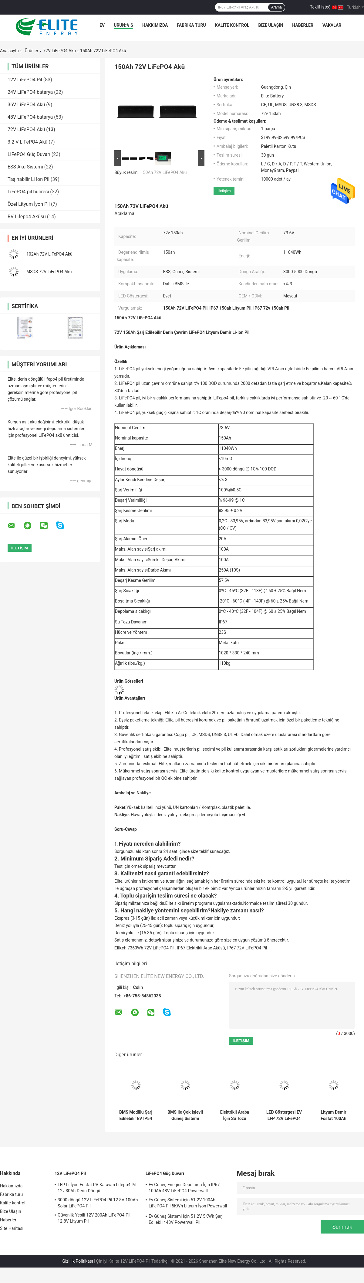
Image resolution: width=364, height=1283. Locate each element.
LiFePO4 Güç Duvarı (29, 154)
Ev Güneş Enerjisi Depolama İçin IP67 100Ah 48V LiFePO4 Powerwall (184, 1187)
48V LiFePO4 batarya (30, 117)
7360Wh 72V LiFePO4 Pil (150, 947)
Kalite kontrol (232, 25)
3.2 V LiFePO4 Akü (27, 142)
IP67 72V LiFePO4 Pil (247, 947)
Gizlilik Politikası (77, 1261)
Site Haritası (11, 1228)
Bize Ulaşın (270, 25)
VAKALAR (331, 25)
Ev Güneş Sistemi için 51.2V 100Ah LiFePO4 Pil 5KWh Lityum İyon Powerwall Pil (188, 1203)
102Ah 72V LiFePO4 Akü (49, 254)
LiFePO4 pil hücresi (28, 192)
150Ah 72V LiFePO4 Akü (164, 172)
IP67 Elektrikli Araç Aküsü (201, 947)
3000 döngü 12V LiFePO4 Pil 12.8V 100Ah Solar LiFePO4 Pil (98, 1202)
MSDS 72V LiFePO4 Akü (49, 271)
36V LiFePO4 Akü (26, 104)
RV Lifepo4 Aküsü (27, 216)
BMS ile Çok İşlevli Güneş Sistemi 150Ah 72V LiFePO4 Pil (185, 1115)
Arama (276, 7)
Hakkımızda (155, 25)
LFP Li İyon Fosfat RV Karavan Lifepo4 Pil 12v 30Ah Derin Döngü (97, 1187)
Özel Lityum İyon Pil (29, 204)
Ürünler (31, 50)
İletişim (224, 190)
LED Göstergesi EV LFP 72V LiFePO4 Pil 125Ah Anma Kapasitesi (284, 1115)
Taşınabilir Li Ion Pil (28, 179)
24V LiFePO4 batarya (30, 92)
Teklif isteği (321, 7)
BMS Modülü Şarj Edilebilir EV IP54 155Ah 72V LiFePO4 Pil (135, 1115)
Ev (102, 25)
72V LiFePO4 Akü (59, 50)
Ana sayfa (9, 50)
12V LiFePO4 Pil (25, 80)
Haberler (302, 25)
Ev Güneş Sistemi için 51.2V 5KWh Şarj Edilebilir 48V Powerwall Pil (186, 1219)
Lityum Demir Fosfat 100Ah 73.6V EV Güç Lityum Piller (334, 1115)
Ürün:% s (123, 25)
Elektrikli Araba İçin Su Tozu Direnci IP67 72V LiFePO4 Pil (235, 1115)
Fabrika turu (191, 25)
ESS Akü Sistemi (25, 167)
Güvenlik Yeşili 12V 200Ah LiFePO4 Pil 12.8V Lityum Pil (94, 1218)
